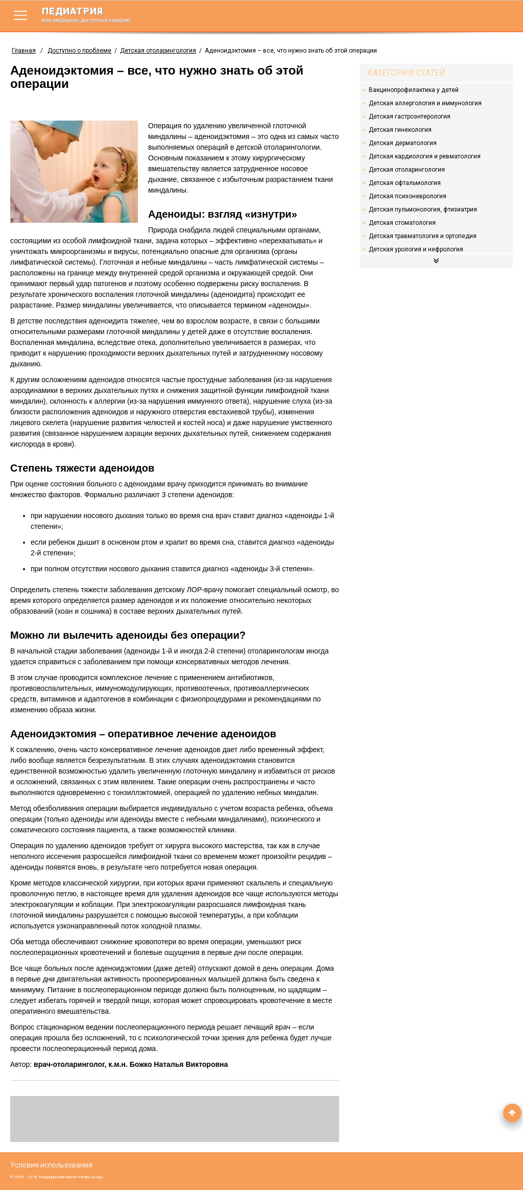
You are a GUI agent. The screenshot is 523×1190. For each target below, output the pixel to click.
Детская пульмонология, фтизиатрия (423, 209)
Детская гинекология (400, 129)
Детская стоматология (402, 222)
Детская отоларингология (158, 50)
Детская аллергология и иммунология (425, 103)
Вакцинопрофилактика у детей (414, 90)
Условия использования (51, 1165)
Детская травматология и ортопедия (423, 236)
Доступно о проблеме (79, 50)
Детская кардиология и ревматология (425, 156)
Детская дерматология (403, 143)
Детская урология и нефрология (416, 249)
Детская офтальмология (405, 182)
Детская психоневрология (407, 196)
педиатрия (93, 14)
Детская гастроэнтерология (409, 116)
